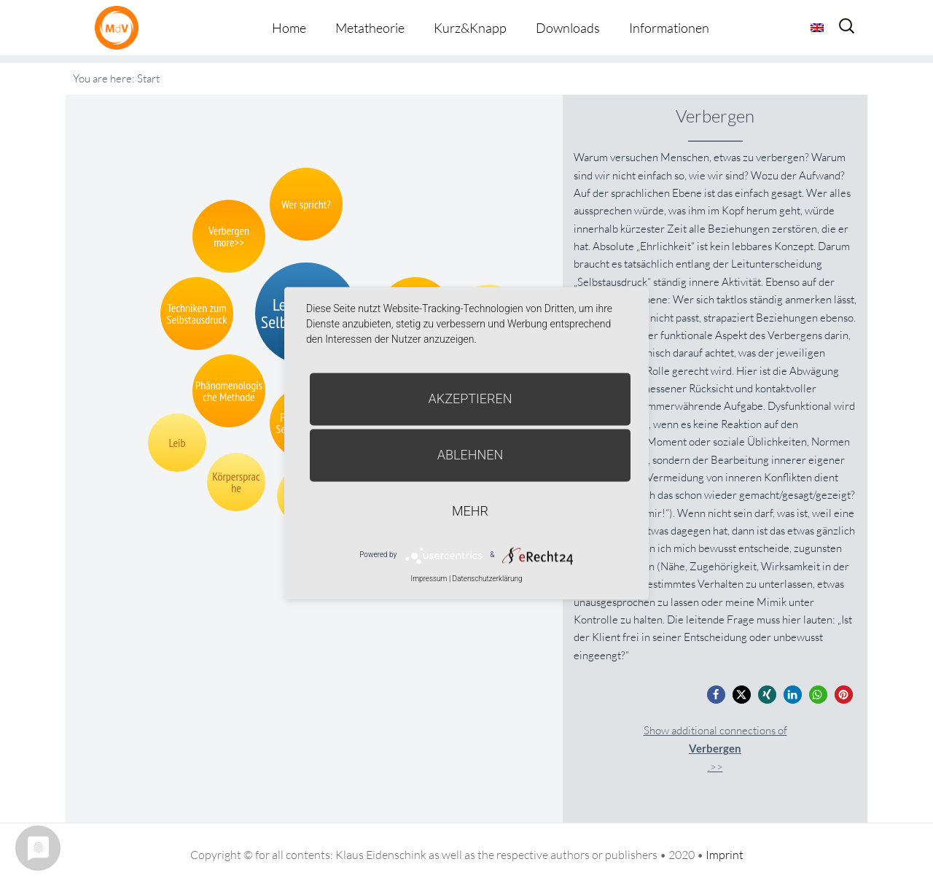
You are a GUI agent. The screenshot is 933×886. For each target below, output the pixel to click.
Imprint (724, 854)
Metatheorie (370, 28)
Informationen (669, 28)
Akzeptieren (470, 398)
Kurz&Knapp (470, 28)
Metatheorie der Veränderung (120, 27)
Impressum (428, 579)
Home (289, 28)
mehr (470, 510)
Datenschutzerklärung (488, 579)
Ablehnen (470, 454)
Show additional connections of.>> (715, 748)
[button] (716, 694)
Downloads (568, 28)
